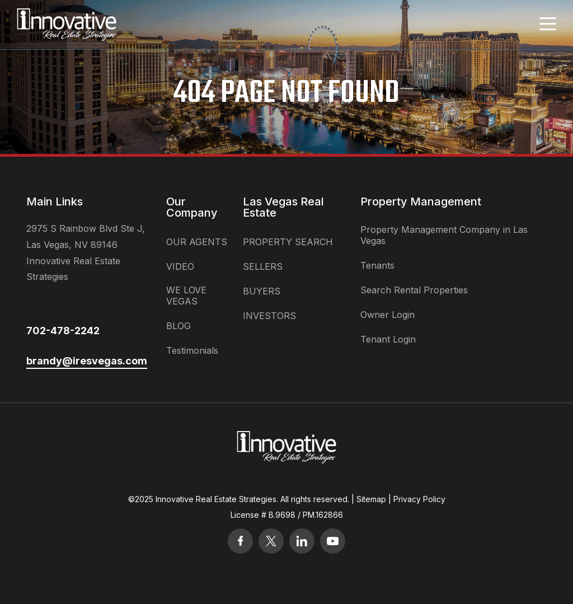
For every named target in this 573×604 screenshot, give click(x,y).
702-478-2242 (63, 330)
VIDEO (180, 266)
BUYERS (261, 291)
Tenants (377, 265)
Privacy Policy (419, 499)
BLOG (178, 325)
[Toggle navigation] (547, 23)
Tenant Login (388, 339)
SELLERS (263, 266)
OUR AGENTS (196, 241)
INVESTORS (269, 315)
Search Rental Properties (414, 290)
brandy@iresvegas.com (86, 361)
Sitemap (371, 499)
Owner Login (387, 314)
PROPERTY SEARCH (288, 241)
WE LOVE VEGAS (186, 295)
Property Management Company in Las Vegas (444, 235)
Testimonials (192, 350)
